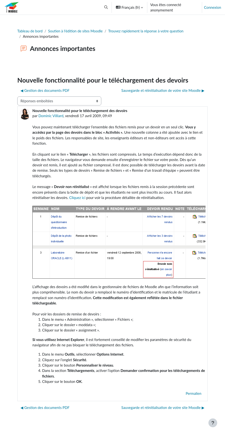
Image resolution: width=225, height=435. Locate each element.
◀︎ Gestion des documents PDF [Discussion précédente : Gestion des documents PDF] (45, 90)
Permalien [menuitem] (193, 393)
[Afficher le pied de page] (212, 422)
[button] (106, 7)
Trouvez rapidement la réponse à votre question (145, 31)
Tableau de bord (30, 31)
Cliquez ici (77, 197)
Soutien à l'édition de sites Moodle (75, 31)
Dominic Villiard (51, 115)
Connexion (212, 7)
